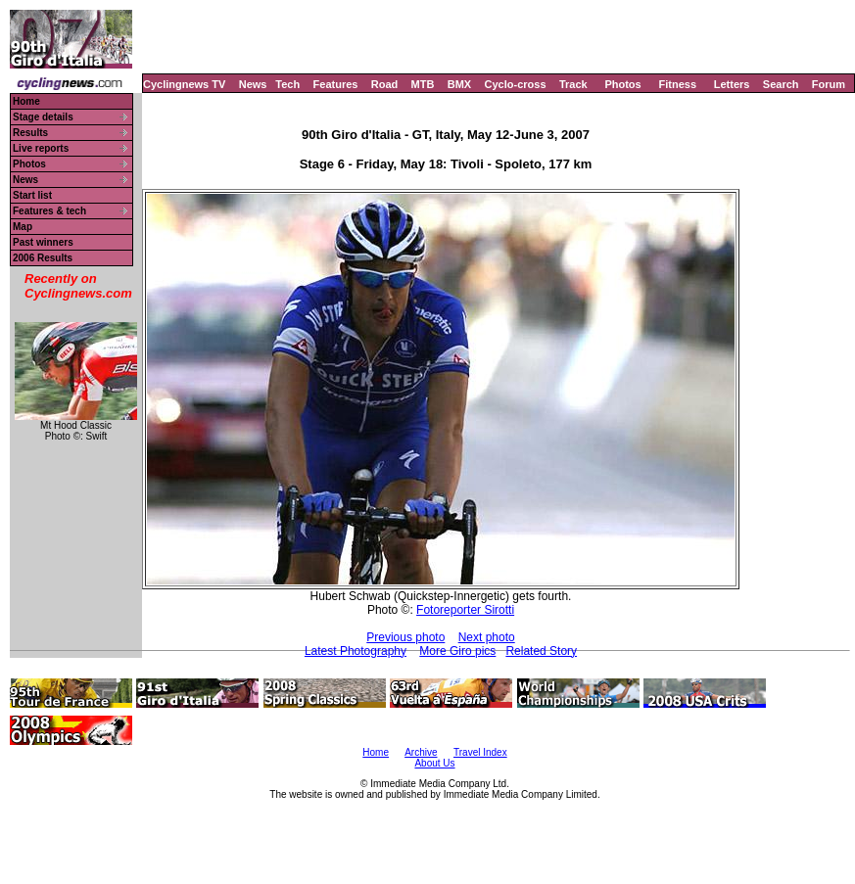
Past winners (43, 242)
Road (385, 84)
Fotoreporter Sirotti (465, 610)
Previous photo (405, 637)
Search (781, 84)
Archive (420, 752)
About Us (434, 763)
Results (30, 132)
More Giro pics (457, 651)
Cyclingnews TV (184, 84)
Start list (32, 195)
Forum (828, 84)
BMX (459, 84)
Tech (287, 84)
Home (26, 101)
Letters (732, 84)
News (253, 84)
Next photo (486, 637)
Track (573, 84)
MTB (423, 84)
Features (335, 84)
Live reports (41, 148)
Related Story (541, 651)
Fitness (677, 84)
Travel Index (480, 752)
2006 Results (42, 258)
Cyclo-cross (515, 84)
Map (22, 226)
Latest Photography (355, 651)
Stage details (43, 117)
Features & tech (49, 211)
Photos (622, 84)
